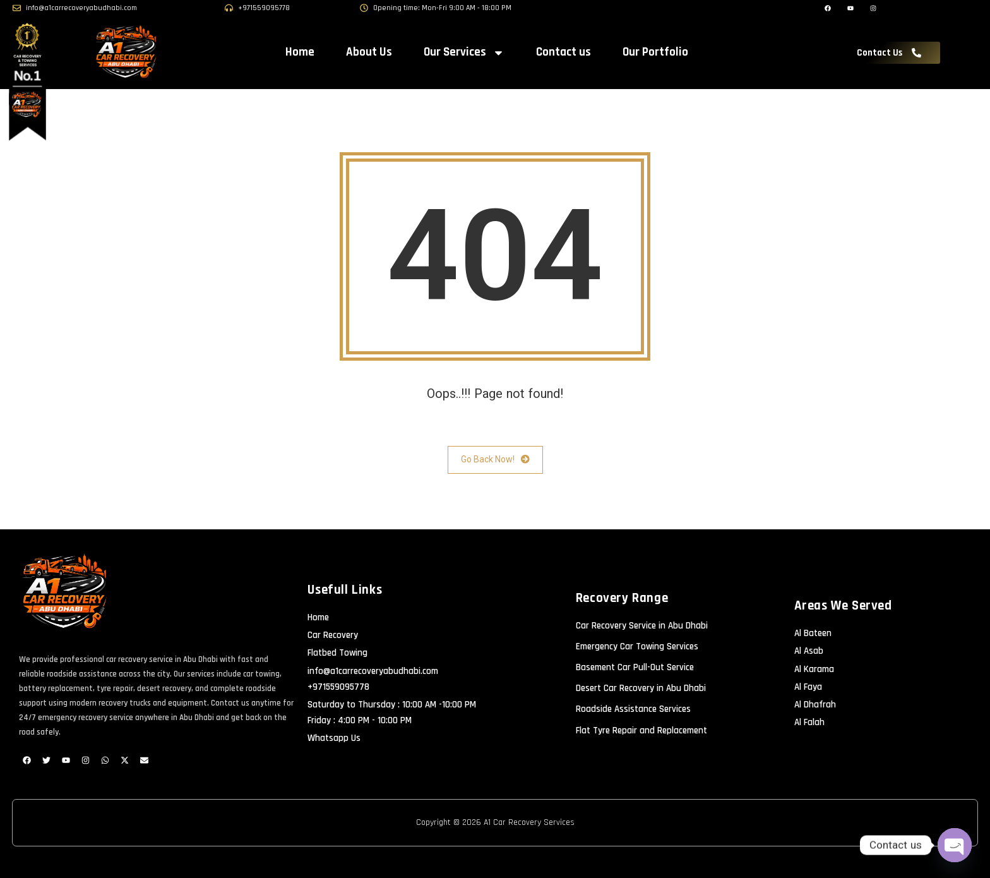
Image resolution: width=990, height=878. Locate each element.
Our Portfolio (655, 52)
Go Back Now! (495, 459)
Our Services (464, 52)
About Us (369, 52)
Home (299, 52)
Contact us (563, 52)
